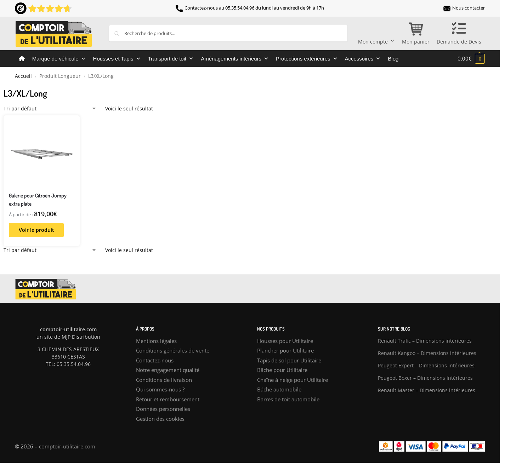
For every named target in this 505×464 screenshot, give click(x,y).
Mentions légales (156, 340)
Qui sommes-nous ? (160, 389)
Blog (393, 59)
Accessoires (363, 59)
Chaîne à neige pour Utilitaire (292, 379)
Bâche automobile (279, 389)
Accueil (23, 76)
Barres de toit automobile (288, 399)
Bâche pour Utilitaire (282, 369)
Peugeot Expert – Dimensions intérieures (426, 365)
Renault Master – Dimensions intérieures (426, 390)
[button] (471, 58)
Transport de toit (171, 59)
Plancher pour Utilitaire (285, 350)
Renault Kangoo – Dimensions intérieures (427, 353)
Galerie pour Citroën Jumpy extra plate (38, 199)
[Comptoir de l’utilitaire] (22, 59)
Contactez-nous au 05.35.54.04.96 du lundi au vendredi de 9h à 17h (250, 8)
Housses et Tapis (117, 59)
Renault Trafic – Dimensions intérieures (425, 340)
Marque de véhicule (59, 59)
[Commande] (50, 108)
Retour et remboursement (167, 399)
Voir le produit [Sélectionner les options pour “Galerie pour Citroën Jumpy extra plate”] (36, 230)
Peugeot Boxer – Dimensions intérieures (425, 377)
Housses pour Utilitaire (285, 340)
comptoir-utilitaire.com (67, 446)
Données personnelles (163, 408)
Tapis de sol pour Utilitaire (289, 360)
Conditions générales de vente (172, 350)
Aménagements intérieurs (235, 59)
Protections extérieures (306, 59)
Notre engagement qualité (167, 369)
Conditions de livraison (164, 379)
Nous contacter (464, 8)
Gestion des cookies (160, 418)
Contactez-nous (155, 360)
